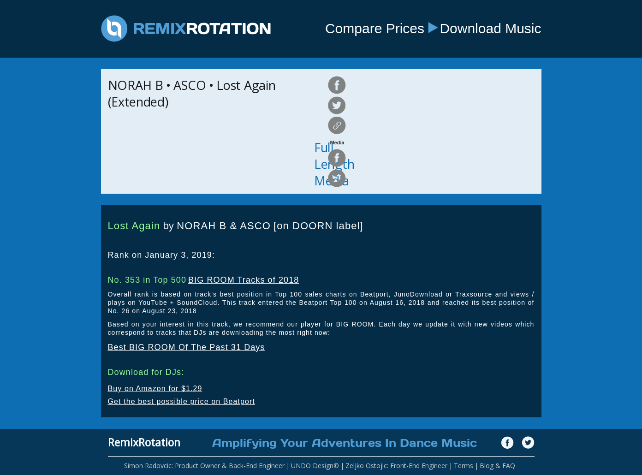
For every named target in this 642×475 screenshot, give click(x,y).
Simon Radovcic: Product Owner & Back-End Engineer (204, 465)
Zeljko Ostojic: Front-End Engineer (396, 465)
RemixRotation (144, 442)
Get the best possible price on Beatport (182, 401)
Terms (463, 465)
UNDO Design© (315, 465)
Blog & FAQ (497, 465)
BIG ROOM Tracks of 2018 (243, 280)
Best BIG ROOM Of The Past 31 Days (186, 347)
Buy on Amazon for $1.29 (155, 388)
